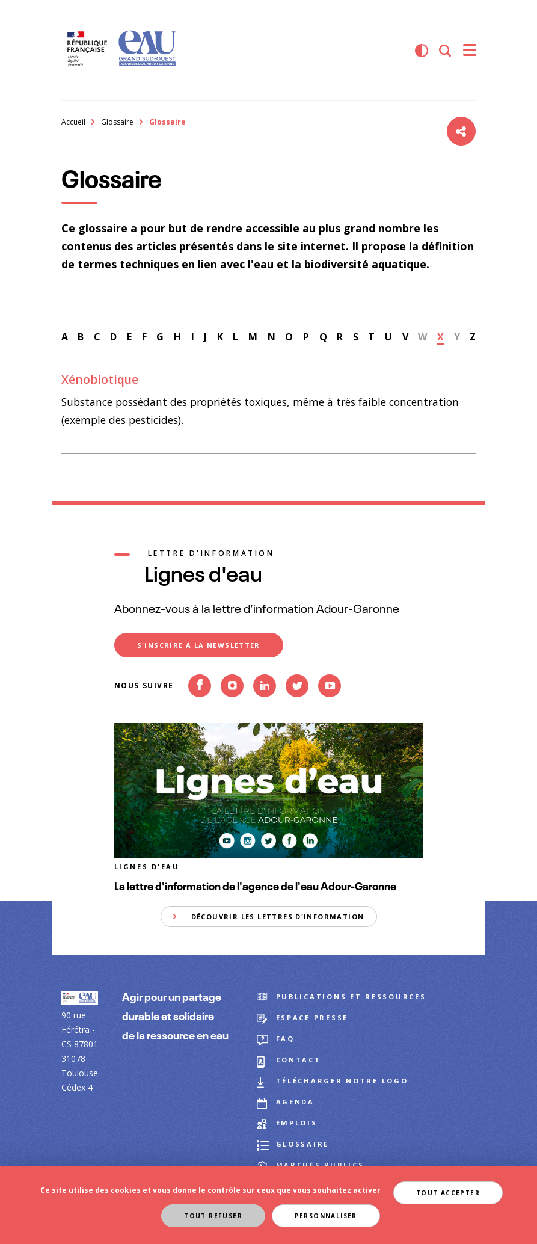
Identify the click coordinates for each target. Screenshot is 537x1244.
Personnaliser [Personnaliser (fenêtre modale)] (326, 1216)
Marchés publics (320, 1164)
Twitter (297, 705)
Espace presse (312, 1017)
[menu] (469, 50)
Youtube (329, 705)
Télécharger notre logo (342, 1080)
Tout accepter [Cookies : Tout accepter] (448, 1193)
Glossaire (117, 122)
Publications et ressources (351, 996)
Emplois (297, 1122)
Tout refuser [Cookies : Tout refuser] (213, 1216)
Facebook (199, 705)
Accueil (73, 122)
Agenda (295, 1101)
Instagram (232, 705)
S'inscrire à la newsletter (198, 645)
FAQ (285, 1038)
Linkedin (264, 705)
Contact (298, 1059)
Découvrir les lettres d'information (277, 916)
